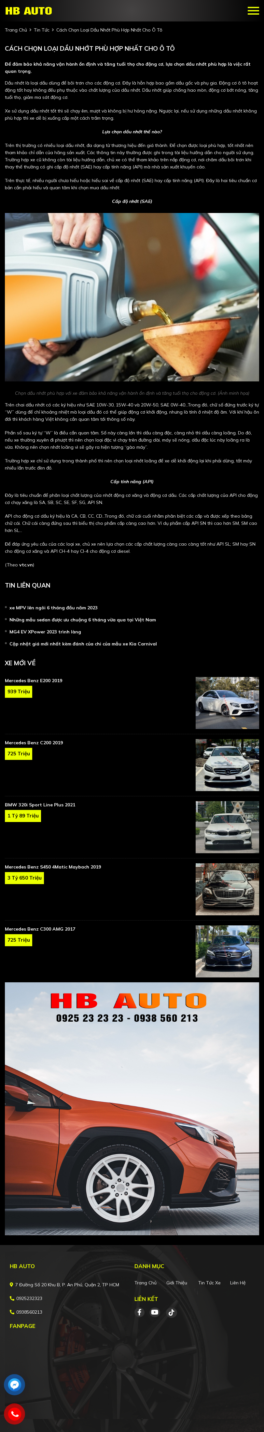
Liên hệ (238, 1283)
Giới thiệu (176, 1283)
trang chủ (16, 30)
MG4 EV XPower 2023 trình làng (45, 632)
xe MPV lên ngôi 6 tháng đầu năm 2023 (53, 608)
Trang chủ (145, 1283)
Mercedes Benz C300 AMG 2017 (40, 929)
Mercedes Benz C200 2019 (34, 743)
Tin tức (41, 30)
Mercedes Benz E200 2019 (33, 680)
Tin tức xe (209, 1283)
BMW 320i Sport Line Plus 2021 (40, 805)
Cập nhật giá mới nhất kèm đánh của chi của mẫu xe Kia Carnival (83, 644)
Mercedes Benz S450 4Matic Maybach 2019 (53, 867)
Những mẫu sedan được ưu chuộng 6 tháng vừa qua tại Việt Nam (82, 620)
